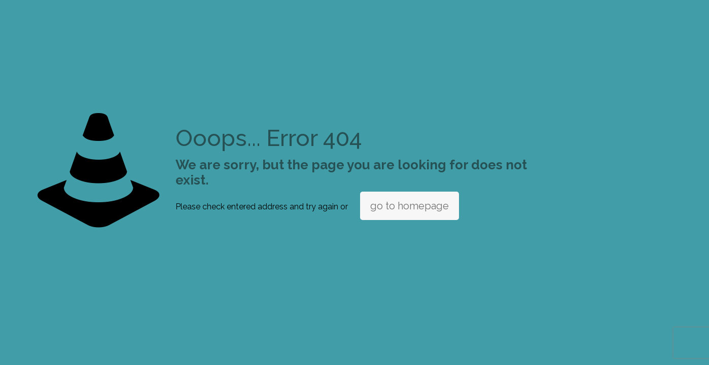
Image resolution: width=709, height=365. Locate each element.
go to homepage (409, 206)
